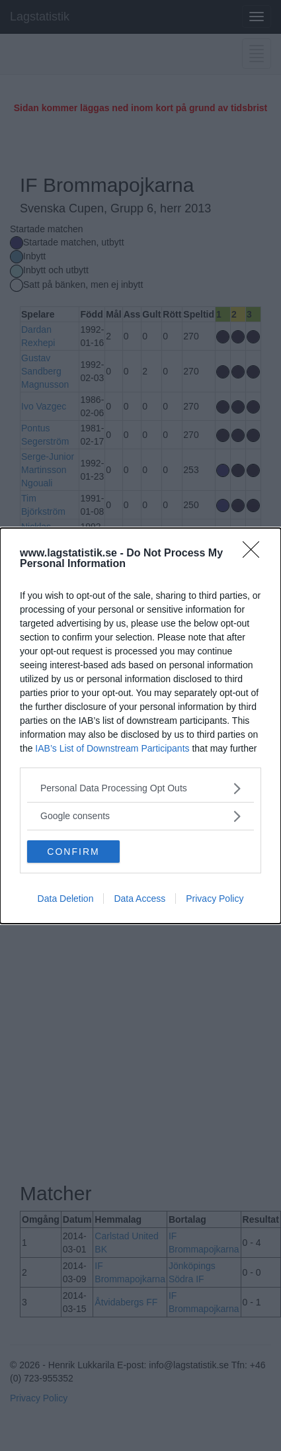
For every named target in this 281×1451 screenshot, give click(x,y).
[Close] (255, 553)
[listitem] (140, 788)
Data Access (139, 898)
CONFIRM (73, 851)
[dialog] (140, 726)
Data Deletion (66, 898)
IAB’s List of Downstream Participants (112, 748)
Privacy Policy (214, 898)
